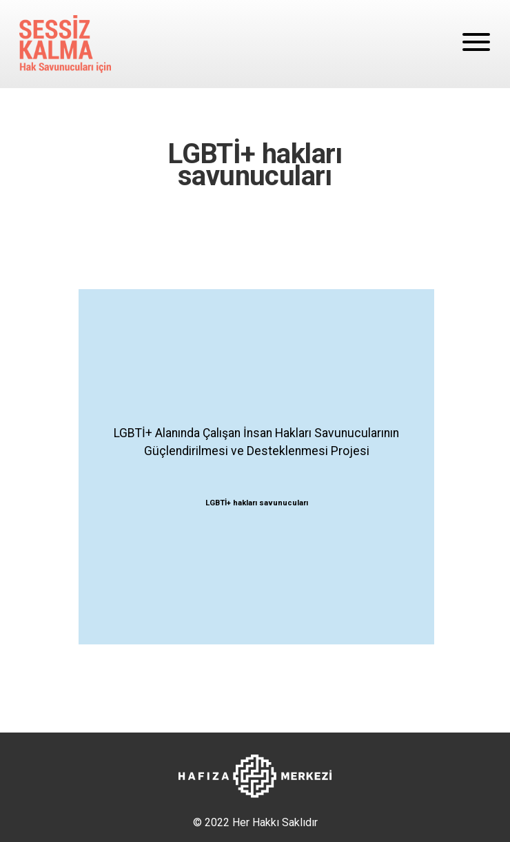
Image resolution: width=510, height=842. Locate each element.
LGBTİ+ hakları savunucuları (256, 502)
